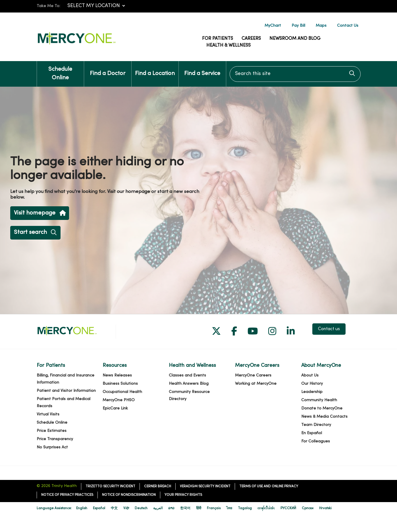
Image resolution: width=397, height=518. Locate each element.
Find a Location (155, 68)
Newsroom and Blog (295, 38)
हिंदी (198, 508)
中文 (114, 508)
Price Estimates (51, 431)
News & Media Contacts (324, 417)
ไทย (229, 508)
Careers (251, 38)
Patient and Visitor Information (66, 391)
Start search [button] (35, 233)
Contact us (329, 329)
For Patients (217, 38)
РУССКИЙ (288, 508)
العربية (158, 508)
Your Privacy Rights (183, 495)
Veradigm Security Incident (205, 486)
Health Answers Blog (189, 384)
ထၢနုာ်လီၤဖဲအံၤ (266, 508)
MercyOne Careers (253, 375)
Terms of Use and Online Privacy (268, 486)
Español (99, 508)
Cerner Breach (157, 486)
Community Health (319, 400)
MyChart (273, 26)
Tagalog (245, 508)
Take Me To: (48, 6)
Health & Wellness (228, 45)
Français (214, 508)
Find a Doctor (107, 68)
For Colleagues (315, 441)
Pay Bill (298, 26)
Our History (312, 384)
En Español (311, 433)
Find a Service (202, 68)
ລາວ (171, 508)
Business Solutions (120, 384)
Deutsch (141, 508)
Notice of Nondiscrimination (129, 495)
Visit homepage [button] (39, 213)
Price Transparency (55, 439)
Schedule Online (60, 71)
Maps (321, 26)
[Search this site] (295, 74)
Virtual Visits (48, 414)
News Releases (117, 375)
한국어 (185, 508)
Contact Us (347, 26)
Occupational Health (122, 392)
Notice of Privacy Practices (67, 495)
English (81, 508)
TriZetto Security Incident (110, 486)
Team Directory (316, 425)
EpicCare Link (115, 408)
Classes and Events (187, 375)
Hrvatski (325, 508)
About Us (310, 375)
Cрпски (307, 508)
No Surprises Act (52, 447)
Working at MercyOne (256, 384)
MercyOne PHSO (119, 400)
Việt (126, 508)
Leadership (312, 392)
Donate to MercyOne (321, 408)
